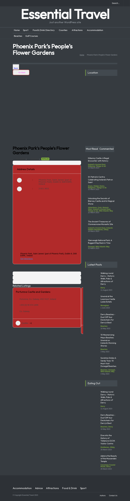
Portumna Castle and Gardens (33, 291)
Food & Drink (69, 488)
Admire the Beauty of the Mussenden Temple (109, 459)
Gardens (34, 159)
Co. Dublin (20, 159)
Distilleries (105, 447)
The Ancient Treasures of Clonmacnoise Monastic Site (100, 223)
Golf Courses (31, 36)
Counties (63, 30)
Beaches (18, 36)
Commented (106, 148)
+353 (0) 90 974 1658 (29, 305)
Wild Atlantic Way (106, 211)
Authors (102, 496)
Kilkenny (91, 166)
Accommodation (95, 30)
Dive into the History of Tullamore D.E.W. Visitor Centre (108, 439)
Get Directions (25, 259)
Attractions (77, 30)
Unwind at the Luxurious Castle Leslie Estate (108, 299)
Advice (39, 488)
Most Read (92, 148)
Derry (103, 288)
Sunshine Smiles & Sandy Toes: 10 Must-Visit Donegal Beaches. (109, 362)
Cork (100, 208)
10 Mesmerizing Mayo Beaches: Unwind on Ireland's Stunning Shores (108, 340)
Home (17, 30)
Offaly (106, 230)
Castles (22, 323)
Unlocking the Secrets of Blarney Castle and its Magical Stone (101, 201)
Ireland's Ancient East (96, 165)
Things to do (101, 166)
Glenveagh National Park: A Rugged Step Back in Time (100, 241)
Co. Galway (25, 311)
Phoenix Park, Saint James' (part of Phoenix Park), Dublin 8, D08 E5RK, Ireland (55, 182)
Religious (92, 188)
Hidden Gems (98, 186)
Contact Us (113, 496)
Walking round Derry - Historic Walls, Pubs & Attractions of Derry (107, 278)
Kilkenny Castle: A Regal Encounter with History (98, 159)
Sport (25, 30)
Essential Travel (65, 14)
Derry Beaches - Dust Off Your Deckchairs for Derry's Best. (108, 318)
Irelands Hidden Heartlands (100, 229)
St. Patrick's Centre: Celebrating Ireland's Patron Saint (100, 180)
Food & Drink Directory (44, 30)
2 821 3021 (44, 188)
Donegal (91, 247)
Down (90, 186)
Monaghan (105, 305)
